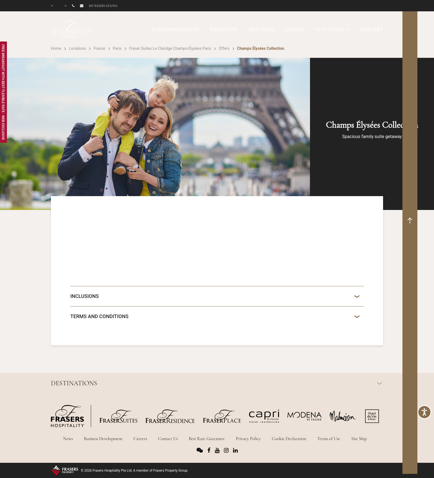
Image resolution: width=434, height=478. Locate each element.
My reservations (103, 6)
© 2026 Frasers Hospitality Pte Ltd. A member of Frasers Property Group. (134, 470)
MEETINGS (261, 29)
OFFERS (294, 29)
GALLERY (371, 29)
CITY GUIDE (329, 29)
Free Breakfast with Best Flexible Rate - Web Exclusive (3, 92)
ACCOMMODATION (175, 29)
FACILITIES (224, 29)
